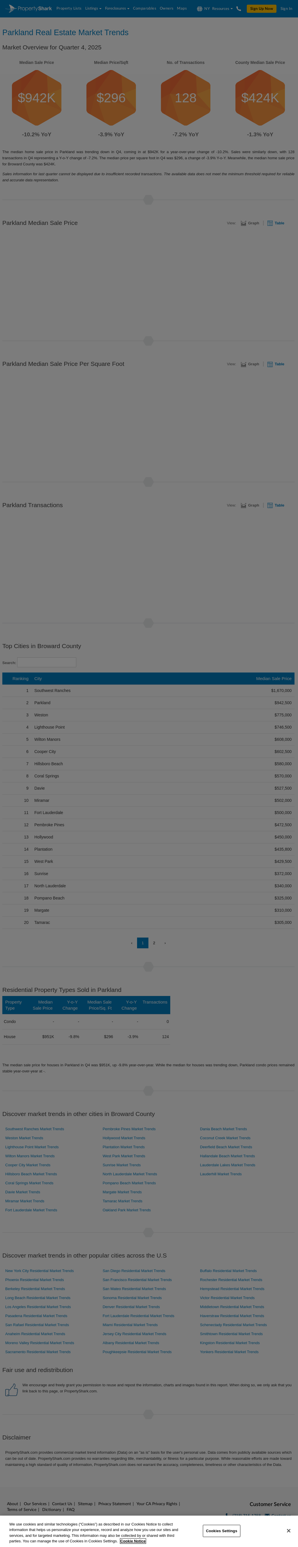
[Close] (288, 1530)
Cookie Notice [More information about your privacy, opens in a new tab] (133, 1541)
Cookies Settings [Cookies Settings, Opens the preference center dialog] (221, 1531)
